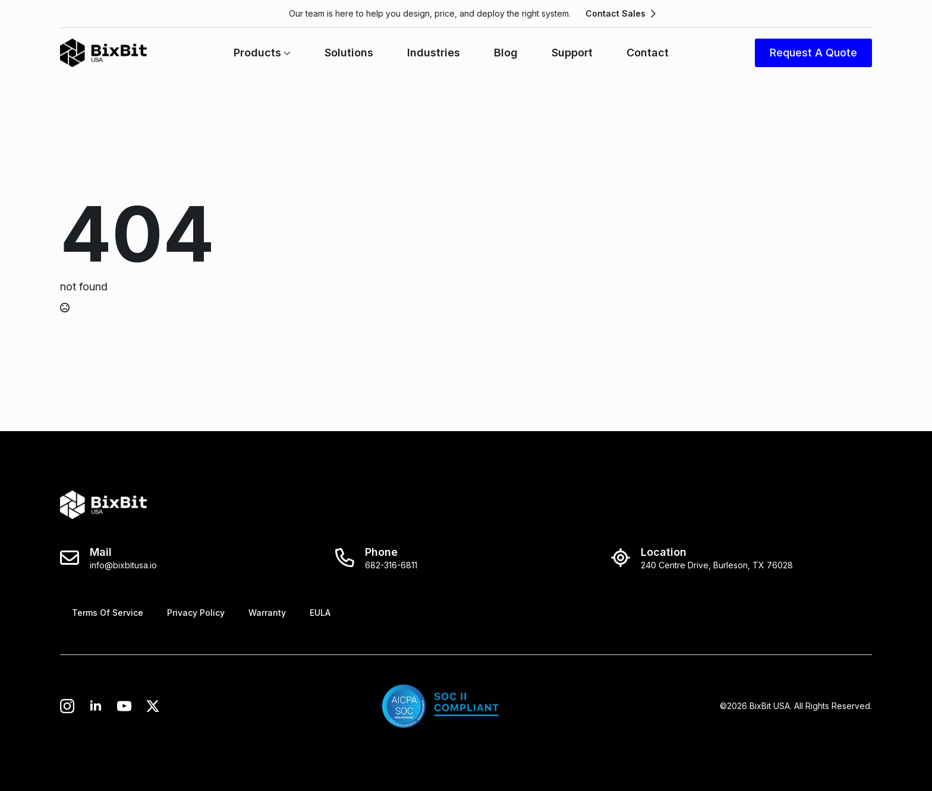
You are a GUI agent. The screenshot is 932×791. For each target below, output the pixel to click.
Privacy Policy (196, 613)
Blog (506, 53)
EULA (320, 613)
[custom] (124, 706)
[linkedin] (96, 706)
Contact (647, 53)
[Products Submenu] (286, 53)
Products (257, 53)
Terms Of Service (107, 613)
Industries (433, 53)
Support (572, 53)
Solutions (349, 53)
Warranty (267, 613)
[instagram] (67, 706)
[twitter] (153, 706)
